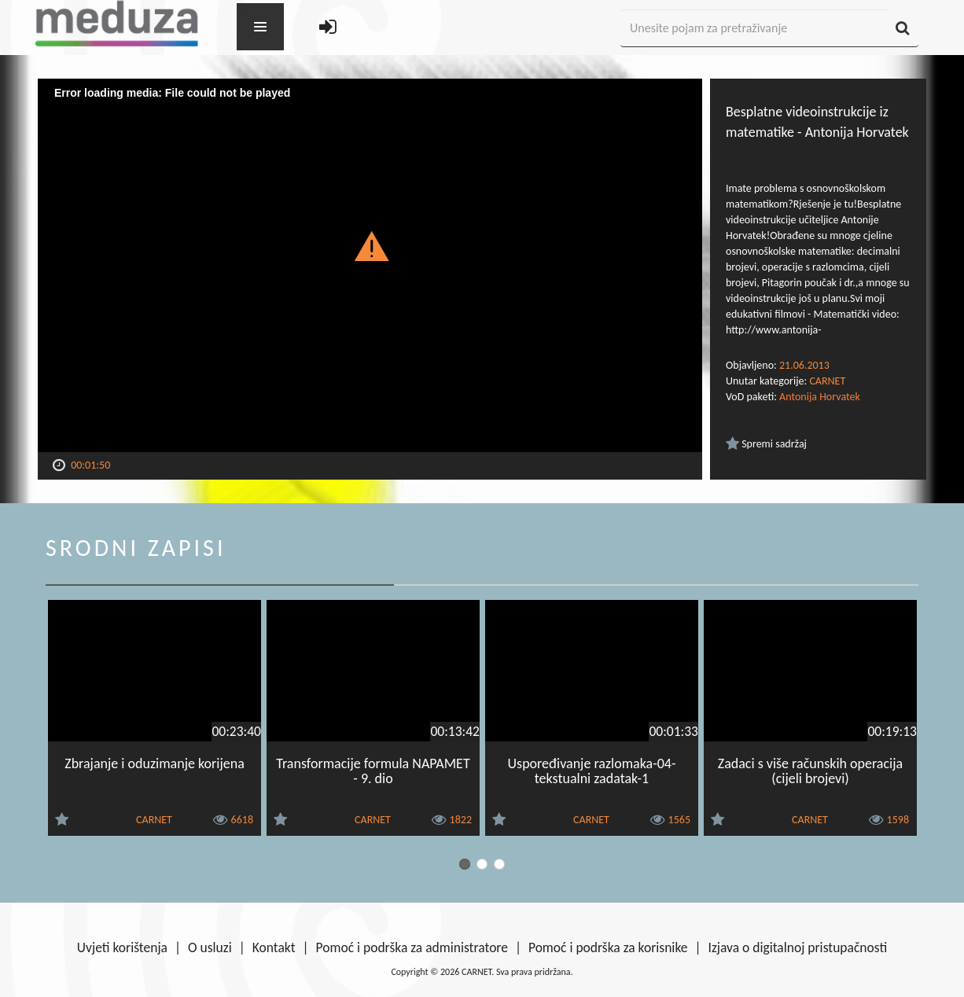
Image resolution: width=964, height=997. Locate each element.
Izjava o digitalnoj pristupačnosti (797, 947)
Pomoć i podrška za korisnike (608, 947)
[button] (370, 245)
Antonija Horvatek (819, 396)
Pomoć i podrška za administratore (412, 947)
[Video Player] (370, 265)
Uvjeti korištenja (122, 947)
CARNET (827, 381)
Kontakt (274, 947)
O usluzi (210, 947)
